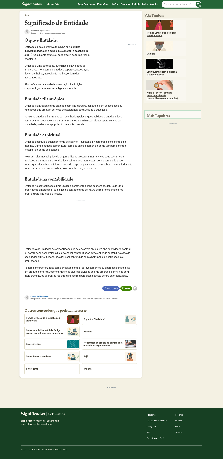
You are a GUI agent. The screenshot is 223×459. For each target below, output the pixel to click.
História (114, 4)
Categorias (151, 426)
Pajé (109, 356)
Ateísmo (87, 331)
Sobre (177, 426)
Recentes (179, 415)
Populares (151, 415)
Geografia (125, 4)
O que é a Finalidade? (109, 319)
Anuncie (178, 421)
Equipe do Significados (39, 296)
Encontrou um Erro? (155, 438)
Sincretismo (32, 368)
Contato (178, 432)
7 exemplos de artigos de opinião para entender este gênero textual (109, 344)
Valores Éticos (52, 344)
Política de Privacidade (157, 421)
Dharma (87, 368)
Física (145, 4)
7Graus (37, 449)
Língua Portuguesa (86, 4)
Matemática (103, 4)
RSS (148, 432)
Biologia (136, 4)
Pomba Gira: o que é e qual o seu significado (52, 319)
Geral (26, 15)
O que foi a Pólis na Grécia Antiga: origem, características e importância (52, 331)
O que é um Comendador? (52, 356)
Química (154, 4)
